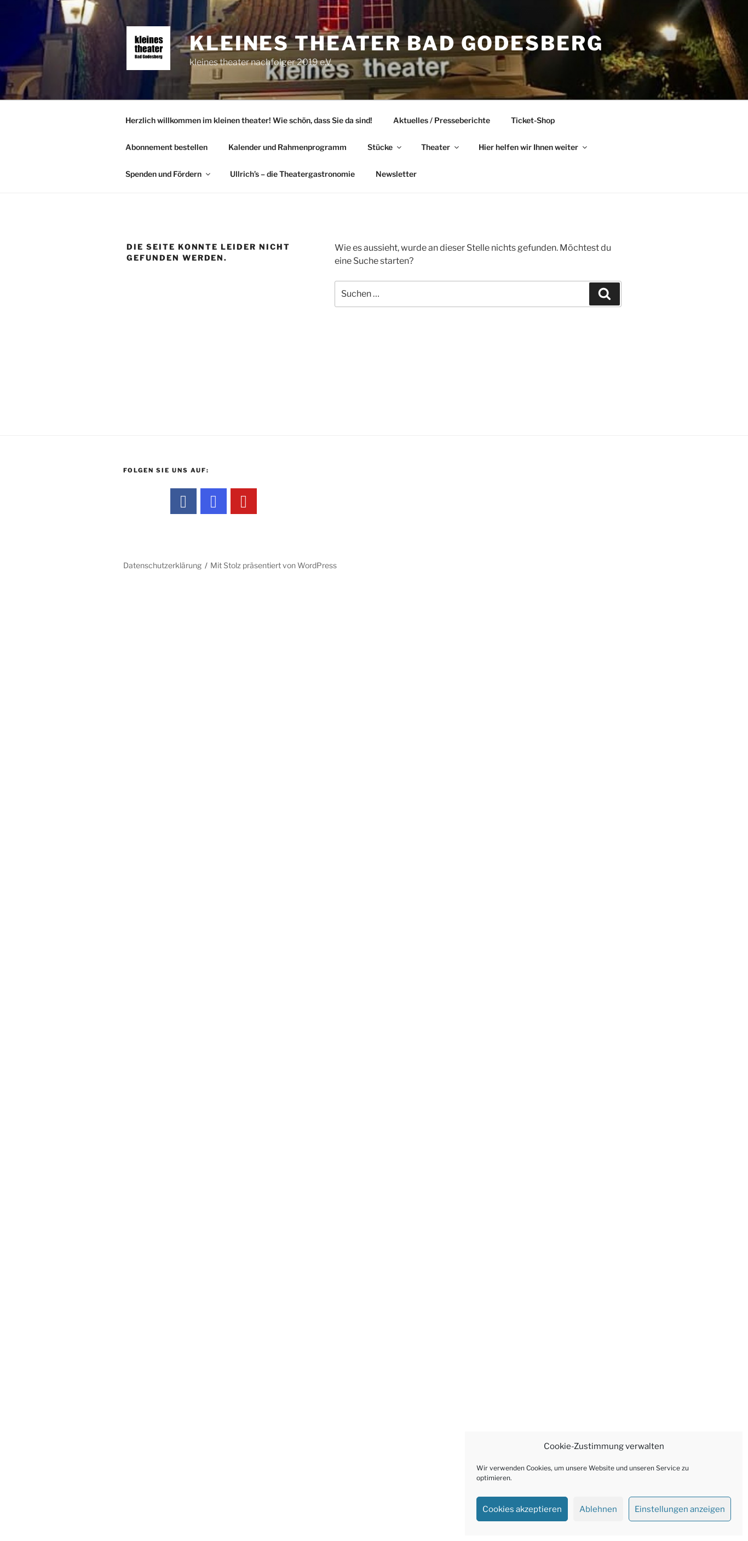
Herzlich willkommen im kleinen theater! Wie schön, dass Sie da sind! (248, 120)
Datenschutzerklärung (162, 565)
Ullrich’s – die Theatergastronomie (292, 173)
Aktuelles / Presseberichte (441, 120)
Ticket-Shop (533, 120)
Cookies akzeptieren (522, 1509)
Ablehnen (598, 1509)
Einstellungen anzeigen (680, 1509)
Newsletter (396, 173)
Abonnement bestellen (166, 147)
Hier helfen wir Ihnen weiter (534, 147)
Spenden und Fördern (168, 173)
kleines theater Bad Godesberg (396, 43)
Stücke (385, 147)
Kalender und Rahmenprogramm (287, 147)
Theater (441, 147)
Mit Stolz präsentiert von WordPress (273, 565)
